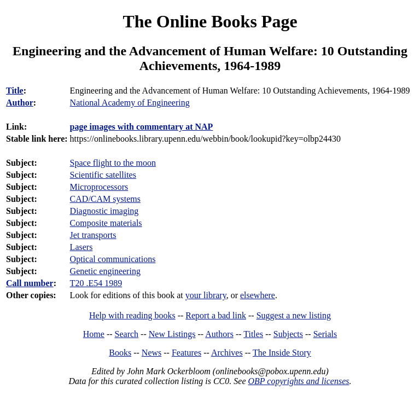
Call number (30, 283)
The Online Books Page (209, 21)
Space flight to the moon (113, 162)
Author (19, 102)
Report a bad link (215, 315)
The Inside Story (282, 352)
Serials (325, 334)
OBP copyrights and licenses (298, 381)
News (151, 352)
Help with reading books (132, 315)
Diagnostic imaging (104, 211)
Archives (227, 352)
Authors (219, 334)
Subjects (288, 334)
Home (93, 334)
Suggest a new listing (293, 315)
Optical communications (113, 259)
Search (127, 334)
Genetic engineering (105, 271)
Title (15, 90)
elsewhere (257, 295)
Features (186, 352)
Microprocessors (99, 186)
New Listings (172, 334)
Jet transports (93, 235)
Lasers (81, 247)
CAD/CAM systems (105, 199)
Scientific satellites (103, 174)
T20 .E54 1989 (96, 283)
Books (120, 352)
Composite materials (106, 223)
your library (205, 295)
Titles (253, 334)
